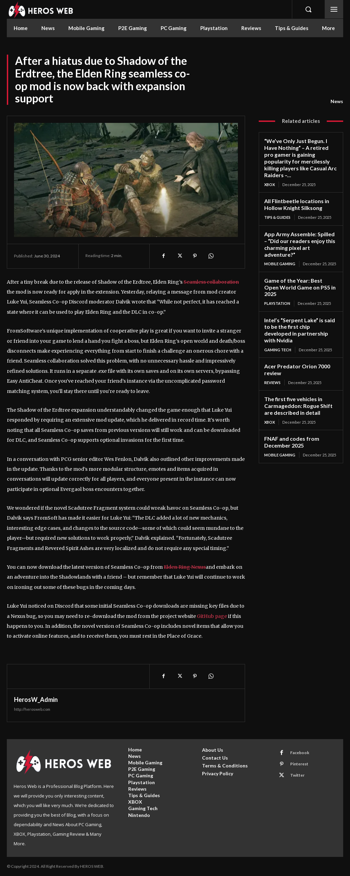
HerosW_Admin (36, 699)
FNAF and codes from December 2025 (290, 413)
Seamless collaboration (211, 282)
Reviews (272, 355)
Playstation (277, 285)
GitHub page (212, 616)
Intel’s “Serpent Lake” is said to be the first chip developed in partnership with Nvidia (300, 307)
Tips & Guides (277, 208)
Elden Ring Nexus (185, 567)
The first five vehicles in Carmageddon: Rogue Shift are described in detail (300, 377)
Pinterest (299, 763)
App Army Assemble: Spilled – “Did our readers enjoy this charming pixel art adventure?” (299, 233)
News (337, 101)
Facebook (299, 752)
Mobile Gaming (279, 253)
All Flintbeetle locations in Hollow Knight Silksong (296, 195)
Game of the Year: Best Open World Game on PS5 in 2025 (299, 272)
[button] (308, 9)
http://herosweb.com (32, 709)
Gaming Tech (277, 323)
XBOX (269, 175)
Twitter (297, 775)
